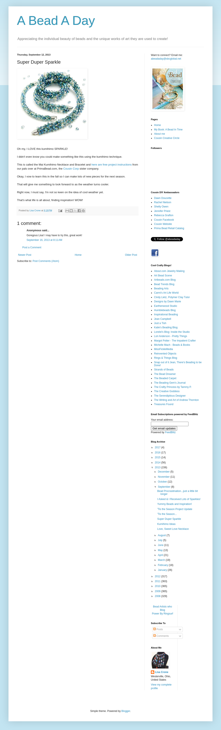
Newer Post (24, 254)
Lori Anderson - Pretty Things (170, 336)
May (160, 550)
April (161, 555)
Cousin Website (163, 224)
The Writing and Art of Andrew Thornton (176, 400)
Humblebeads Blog (165, 310)
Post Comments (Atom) (46, 261)
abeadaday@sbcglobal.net (166, 58)
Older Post (131, 254)
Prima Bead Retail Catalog (169, 228)
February (163, 565)
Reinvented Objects (165, 353)
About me (159, 133)
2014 (158, 462)
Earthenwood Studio (165, 305)
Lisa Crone (161, 672)
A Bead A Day (56, 20)
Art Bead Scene (163, 275)
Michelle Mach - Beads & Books (172, 344)
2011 (158, 581)
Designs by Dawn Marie (167, 301)
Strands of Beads (164, 369)
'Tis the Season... (167, 514)
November (164, 476)
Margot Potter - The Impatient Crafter (175, 340)
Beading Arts (161, 288)
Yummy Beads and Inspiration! (174, 504)
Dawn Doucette (162, 198)
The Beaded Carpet (165, 378)
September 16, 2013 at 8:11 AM (44, 240)
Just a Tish (160, 323)
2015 (158, 457)
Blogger (125, 711)
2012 (158, 576)
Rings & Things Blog (165, 357)
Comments (161, 635)
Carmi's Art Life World (166, 292)
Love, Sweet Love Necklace (173, 528)
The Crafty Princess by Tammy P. (172, 387)
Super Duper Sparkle (169, 518)
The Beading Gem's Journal (170, 382)
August (162, 535)
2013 (158, 467)
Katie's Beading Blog (165, 327)
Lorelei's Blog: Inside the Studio (172, 331)
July (160, 540)
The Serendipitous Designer (170, 395)
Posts (158, 629)
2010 (158, 586)
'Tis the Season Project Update (174, 509)
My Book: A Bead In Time (168, 129)
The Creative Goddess (167, 391)
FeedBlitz (170, 432)
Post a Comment (31, 247)
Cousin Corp (71, 168)
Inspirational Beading (166, 314)
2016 (158, 452)
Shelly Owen (161, 206)
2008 (158, 596)
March (162, 560)
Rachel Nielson (162, 202)
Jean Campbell (162, 318)
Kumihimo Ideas (166, 524)
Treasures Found (163, 404)
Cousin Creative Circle (166, 138)
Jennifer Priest (162, 211)
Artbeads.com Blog (165, 279)
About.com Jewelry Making (169, 271)
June (161, 545)
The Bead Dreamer (165, 374)
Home (78, 254)
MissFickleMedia (163, 349)
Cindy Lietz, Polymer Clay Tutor (172, 297)
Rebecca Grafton (163, 215)
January (163, 570)
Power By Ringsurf (162, 613)
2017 (158, 447)
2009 (158, 591)
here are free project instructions (111, 164)
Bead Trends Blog (164, 284)
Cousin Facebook (164, 219)
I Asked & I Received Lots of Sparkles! (178, 499)
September (164, 486)
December (164, 471)
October (163, 481)
